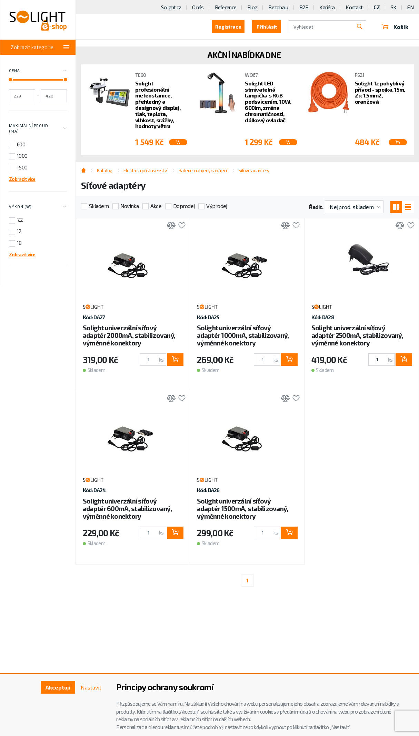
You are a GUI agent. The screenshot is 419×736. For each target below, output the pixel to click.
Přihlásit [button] (267, 27)
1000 (22, 156)
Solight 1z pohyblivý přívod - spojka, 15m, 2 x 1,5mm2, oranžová (380, 92)
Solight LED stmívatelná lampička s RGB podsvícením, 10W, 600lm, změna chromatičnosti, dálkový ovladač (268, 101)
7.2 (20, 220)
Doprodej (183, 206)
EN (410, 7)
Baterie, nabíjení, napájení (203, 170)
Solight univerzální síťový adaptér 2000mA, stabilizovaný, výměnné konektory (129, 335)
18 (19, 243)
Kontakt (354, 7)
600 (21, 144)
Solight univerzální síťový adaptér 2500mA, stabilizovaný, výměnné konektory (357, 335)
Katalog (104, 170)
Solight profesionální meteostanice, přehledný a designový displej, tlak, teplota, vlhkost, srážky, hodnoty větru (157, 104)
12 (19, 231)
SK (394, 7)
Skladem (99, 206)
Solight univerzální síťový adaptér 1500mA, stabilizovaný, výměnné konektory (242, 508)
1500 (22, 167)
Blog (252, 7)
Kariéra (327, 7)
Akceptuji (58, 687)
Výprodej (216, 206)
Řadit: (316, 207)
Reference (226, 7)
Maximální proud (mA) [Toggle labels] (38, 128)
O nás (197, 7)
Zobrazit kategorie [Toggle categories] (40, 47)
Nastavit (91, 687)
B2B (304, 7)
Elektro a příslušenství (145, 170)
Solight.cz (171, 7)
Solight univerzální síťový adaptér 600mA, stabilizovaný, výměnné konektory (127, 508)
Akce (155, 206)
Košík (394, 26)
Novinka (129, 206)
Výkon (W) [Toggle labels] (38, 207)
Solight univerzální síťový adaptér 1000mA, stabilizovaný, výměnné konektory (243, 335)
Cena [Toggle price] (38, 71)
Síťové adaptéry (253, 170)
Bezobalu (278, 7)
